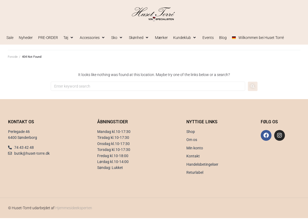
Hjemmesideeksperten (73, 208)
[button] (69, 37)
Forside (13, 57)
